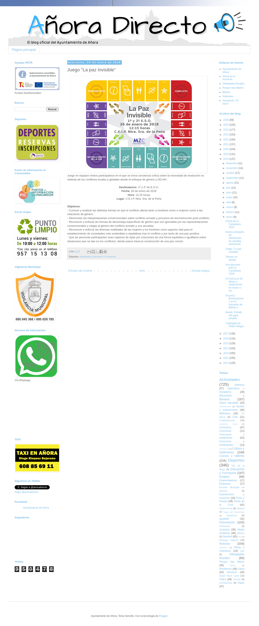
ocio (242, 551)
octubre (230, 172)
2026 (226, 119)
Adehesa (239, 384)
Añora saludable (228, 402)
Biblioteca (224, 413)
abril (229, 202)
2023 (226, 134)
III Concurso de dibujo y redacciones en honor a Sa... (234, 284)
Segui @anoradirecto (26, 492)
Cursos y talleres (231, 455)
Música (240, 533)
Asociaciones (225, 406)
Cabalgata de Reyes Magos (235, 325)
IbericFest (231, 515)
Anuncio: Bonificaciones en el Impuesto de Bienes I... (235, 301)
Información (227, 522)
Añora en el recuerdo (228, 78)
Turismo (237, 579)
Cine (235, 417)
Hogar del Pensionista (233, 512)
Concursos (225, 431)
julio (228, 187)
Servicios (232, 572)
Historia (240, 508)
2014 (226, 348)
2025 (226, 124)
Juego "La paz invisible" (233, 250)
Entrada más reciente (80, 270)
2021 (226, 144)
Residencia (225, 568)
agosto (230, 182)
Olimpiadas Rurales (233, 83)
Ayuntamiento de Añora (36, 507)
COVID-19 (224, 449)
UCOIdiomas (225, 583)
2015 (226, 343)
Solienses (227, 96)
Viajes (241, 582)
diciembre (232, 163)
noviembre (232, 168)
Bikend (226, 92)
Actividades (85, 256)
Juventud (224, 529)
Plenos (233, 565)
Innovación (224, 526)
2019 (226, 154)
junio (229, 192)
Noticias (224, 543)
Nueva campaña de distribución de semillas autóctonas (235, 238)
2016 (226, 338)
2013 (226, 353)
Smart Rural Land (229, 575)
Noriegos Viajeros (228, 540)
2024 (226, 129)
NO (239, 536)
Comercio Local (228, 424)
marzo (230, 207)
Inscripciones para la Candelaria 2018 (233, 269)
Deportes (236, 460)
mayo (229, 197)
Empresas (225, 483)
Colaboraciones (227, 420)
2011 (226, 362)
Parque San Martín (233, 87)
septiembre (232, 177)
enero (229, 216)
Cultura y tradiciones (231, 450)
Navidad (227, 536)
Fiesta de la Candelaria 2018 (233, 224)
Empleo (224, 476)
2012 (226, 357)
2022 (226, 139)
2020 (226, 149)
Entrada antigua (200, 270)
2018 (226, 158)
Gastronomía (225, 508)
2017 (226, 333)
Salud (241, 568)
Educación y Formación (104, 256)
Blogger (163, 616)
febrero (230, 212)
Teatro (222, 579)
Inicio (142, 270)
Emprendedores (228, 480)
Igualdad (224, 518)
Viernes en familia (231, 258)
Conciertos (225, 427)
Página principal (24, 50)
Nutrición (223, 547)
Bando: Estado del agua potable (234, 315)
